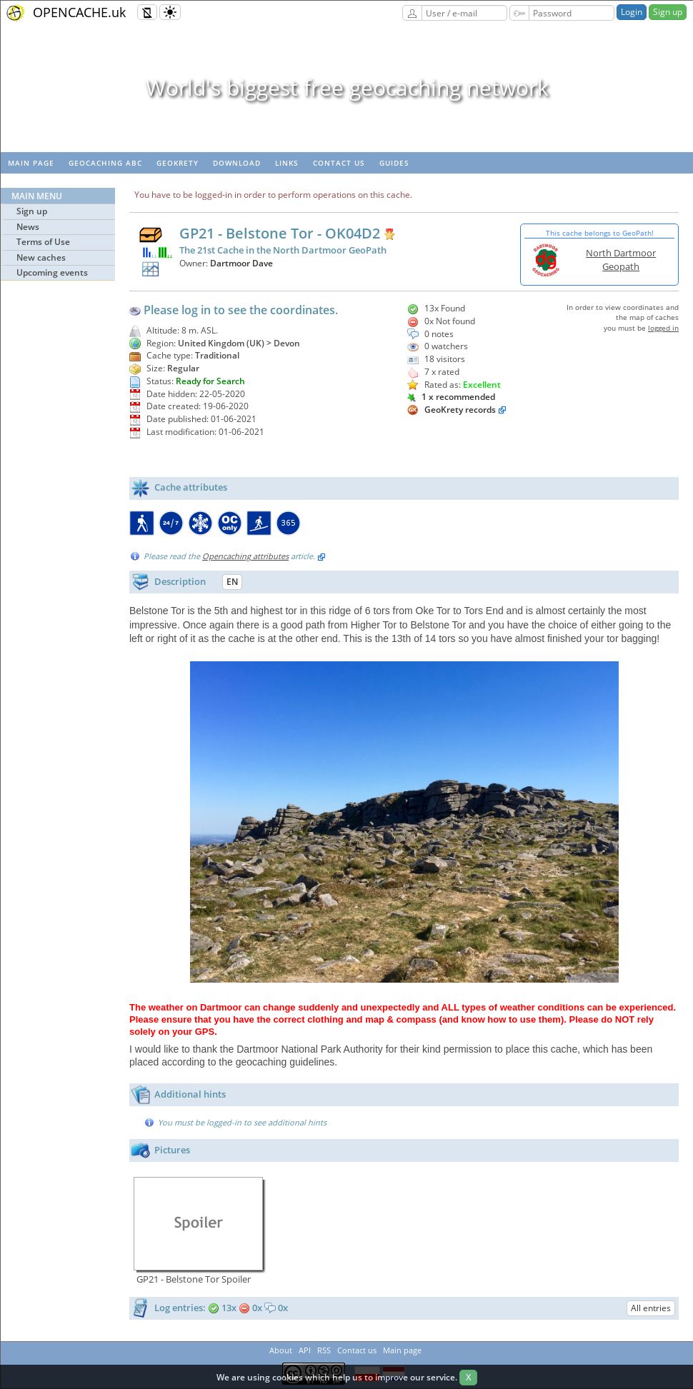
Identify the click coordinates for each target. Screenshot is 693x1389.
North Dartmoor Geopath (621, 259)
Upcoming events (52, 272)
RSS (324, 1350)
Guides (394, 163)
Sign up (667, 12)
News (27, 227)
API (305, 1350)
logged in (663, 328)
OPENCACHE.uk (79, 12)
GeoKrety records (460, 409)
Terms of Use (43, 242)
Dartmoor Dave (241, 263)
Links (287, 163)
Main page (31, 163)
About (280, 1350)
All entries (651, 1308)
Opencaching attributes (245, 556)
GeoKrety (177, 163)
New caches (41, 257)
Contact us (339, 163)
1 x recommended (451, 397)
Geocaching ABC (105, 163)
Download (237, 163)
